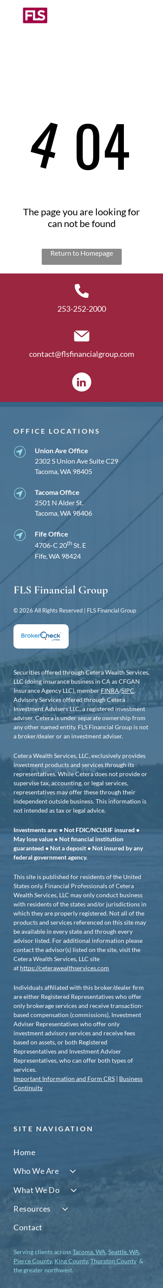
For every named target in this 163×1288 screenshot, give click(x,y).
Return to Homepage (81, 253)
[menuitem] (81, 1152)
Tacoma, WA (89, 1251)
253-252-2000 (81, 308)
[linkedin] (81, 383)
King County (71, 1261)
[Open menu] (144, 22)
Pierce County (32, 1261)
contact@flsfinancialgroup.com (81, 354)
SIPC (127, 690)
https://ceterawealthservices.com (64, 968)
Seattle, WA (123, 1251)
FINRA (110, 690)
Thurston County (113, 1261)
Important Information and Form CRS (64, 1078)
